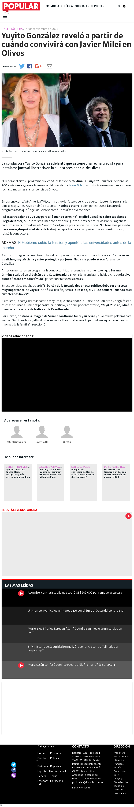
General (42, 776)
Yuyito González (17, 442)
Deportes (97, 6)
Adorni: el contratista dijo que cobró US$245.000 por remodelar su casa (75, 592)
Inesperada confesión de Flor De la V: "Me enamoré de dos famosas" (83, 473)
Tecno (53, 776)
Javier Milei (76, 185)
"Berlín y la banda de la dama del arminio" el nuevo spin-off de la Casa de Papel (50, 473)
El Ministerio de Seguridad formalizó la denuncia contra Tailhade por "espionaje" (73, 648)
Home (41, 753)
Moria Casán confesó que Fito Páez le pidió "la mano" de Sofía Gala (71, 664)
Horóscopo (56, 781)
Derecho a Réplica (114, 467)
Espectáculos (45, 771)
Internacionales (59, 771)
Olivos (67, 442)
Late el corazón (80, 467)
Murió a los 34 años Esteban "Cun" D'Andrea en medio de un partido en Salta (75, 630)
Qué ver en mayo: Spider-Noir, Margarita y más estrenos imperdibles (18, 473)
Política (67, 6)
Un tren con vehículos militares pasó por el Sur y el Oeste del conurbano (76, 610)
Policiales (82, 6)
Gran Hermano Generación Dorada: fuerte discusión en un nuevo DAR (115, 473)
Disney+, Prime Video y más (21, 467)
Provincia (52, 6)
